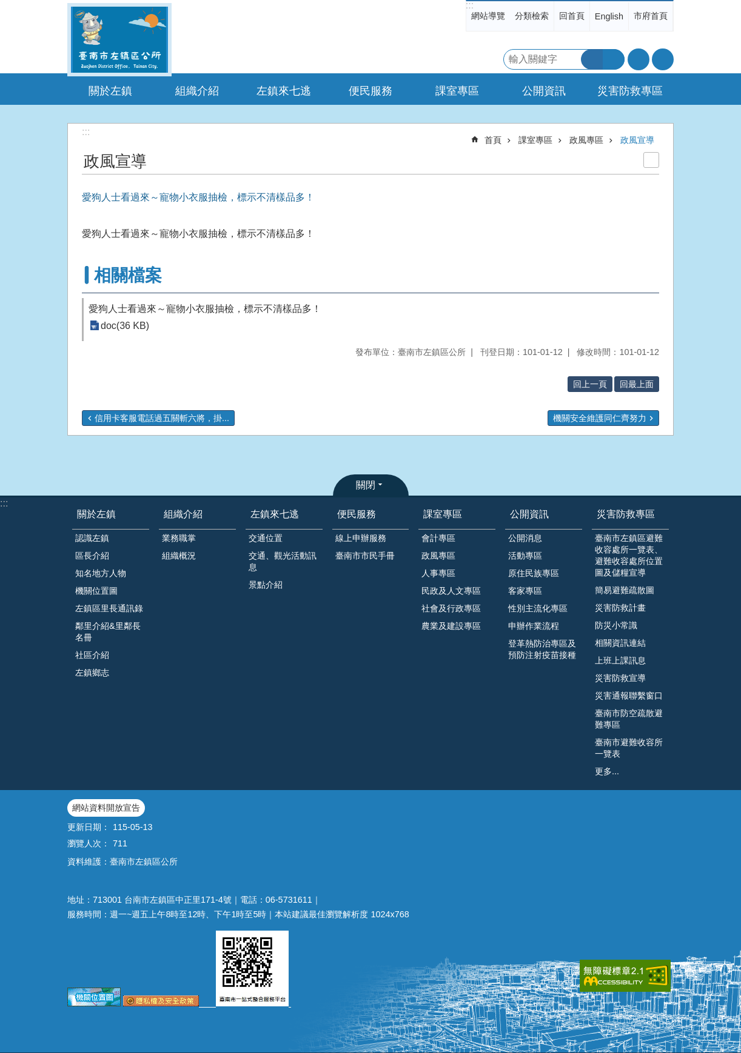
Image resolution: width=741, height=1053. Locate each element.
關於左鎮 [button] (110, 91)
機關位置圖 (96, 591)
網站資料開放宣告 (106, 807)
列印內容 (651, 160)
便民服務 (356, 514)
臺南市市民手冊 (365, 555)
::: (470, 5)
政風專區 (586, 140)
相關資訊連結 (620, 643)
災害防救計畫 (620, 608)
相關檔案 (128, 275)
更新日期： (88, 827)
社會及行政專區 (451, 608)
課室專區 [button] (457, 91)
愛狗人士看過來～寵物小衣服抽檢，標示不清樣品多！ (205, 309)
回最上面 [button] (637, 384)
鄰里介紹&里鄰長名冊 (108, 631)
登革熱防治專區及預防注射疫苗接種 (542, 649)
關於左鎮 (96, 514)
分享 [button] (663, 59)
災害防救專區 (626, 514)
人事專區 (438, 573)
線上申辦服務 (360, 538)
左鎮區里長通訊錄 (109, 608)
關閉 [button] (365, 485)
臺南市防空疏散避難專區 (629, 718)
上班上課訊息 (620, 660)
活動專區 (525, 555)
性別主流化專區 (538, 608)
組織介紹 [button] (197, 91)
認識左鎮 (92, 538)
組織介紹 (183, 514)
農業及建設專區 (451, 626)
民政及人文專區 (451, 591)
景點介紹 (266, 585)
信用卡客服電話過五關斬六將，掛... (162, 418)
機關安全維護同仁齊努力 (599, 418)
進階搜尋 (614, 59)
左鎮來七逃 (274, 514)
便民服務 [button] (370, 91)
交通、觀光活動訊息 (283, 561)
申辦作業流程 (533, 626)
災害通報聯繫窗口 (629, 695)
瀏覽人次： (88, 843)
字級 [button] (638, 59)
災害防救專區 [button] (630, 91)
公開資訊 (529, 514)
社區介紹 (92, 655)
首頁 (493, 140)
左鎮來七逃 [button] (283, 91)
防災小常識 (616, 625)
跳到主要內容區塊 (6, 6)
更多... (607, 771)
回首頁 (572, 16)
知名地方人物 (100, 573)
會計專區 (438, 538)
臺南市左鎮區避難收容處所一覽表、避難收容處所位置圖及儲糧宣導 (629, 555)
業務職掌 (179, 538)
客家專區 (525, 591)
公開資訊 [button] (544, 91)
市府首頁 (651, 16)
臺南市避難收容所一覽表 (629, 748)
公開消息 (525, 538)
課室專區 (535, 140)
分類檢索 (532, 16)
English (609, 16)
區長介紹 (92, 555)
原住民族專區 (533, 573)
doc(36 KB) (125, 326)
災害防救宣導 (620, 678)
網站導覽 (488, 16)
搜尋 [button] (592, 59)
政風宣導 (637, 140)
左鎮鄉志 (92, 672)
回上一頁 (590, 384)
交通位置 (266, 538)
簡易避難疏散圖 (624, 590)
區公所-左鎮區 (119, 39)
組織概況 (179, 555)
